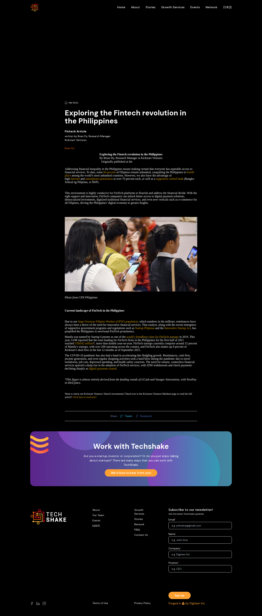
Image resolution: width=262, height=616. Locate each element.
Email (171, 519)
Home (121, 7)
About (135, 7)
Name (171, 534)
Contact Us (141, 535)
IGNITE (96, 525)
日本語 (227, 7)
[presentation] (200, 582)
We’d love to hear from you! (131, 473)
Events (195, 7)
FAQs (137, 529)
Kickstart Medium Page (147, 161)
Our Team (98, 515)
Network (211, 7)
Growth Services (172, 7)
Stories (150, 7)
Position (173, 562)
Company (174, 548)
